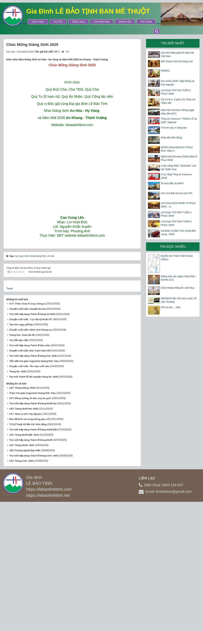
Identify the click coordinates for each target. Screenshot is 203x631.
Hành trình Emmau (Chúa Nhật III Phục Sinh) (179, 158)
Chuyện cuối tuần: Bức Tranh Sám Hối (29, 477)
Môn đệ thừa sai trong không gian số (29, 545)
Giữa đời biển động (171, 137)
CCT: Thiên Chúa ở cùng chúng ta (27, 430)
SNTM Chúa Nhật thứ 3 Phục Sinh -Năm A (177, 149)
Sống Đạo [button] (78, 21)
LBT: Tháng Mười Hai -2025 (23, 535)
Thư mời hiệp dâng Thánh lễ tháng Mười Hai (32, 529)
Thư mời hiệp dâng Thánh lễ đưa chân (29, 471)
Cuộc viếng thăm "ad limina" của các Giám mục (178, 167)
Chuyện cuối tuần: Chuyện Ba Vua (27, 435)
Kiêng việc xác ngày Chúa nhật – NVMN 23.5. (179, 278)
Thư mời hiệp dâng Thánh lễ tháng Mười (30, 566)
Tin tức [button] (58, 21)
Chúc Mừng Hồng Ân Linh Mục (177, 287)
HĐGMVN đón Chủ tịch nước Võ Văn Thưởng (179, 300)
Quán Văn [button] (125, 21)
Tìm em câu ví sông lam (174, 127)
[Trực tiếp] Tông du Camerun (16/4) (176, 176)
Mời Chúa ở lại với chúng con (177, 61)
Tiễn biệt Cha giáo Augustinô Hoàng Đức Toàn (34, 487)
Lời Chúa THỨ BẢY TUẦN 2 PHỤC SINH (176, 214)
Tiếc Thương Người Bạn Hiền (24, 576)
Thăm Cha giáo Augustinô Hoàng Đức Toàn (32, 519)
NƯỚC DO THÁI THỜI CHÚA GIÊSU (177, 258)
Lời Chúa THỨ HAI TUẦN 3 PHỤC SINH (176, 92)
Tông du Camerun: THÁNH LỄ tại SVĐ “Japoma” (179, 120)
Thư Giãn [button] (146, 21)
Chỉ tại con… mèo (170, 307)
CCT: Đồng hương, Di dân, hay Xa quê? (30, 524)
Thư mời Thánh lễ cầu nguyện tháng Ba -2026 (33, 503)
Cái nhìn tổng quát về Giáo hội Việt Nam (177, 54)
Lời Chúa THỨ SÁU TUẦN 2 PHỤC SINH (176, 223)
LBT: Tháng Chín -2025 (21, 587)
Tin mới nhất (173, 43)
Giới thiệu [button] (38, 21)
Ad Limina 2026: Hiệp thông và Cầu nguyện (177, 83)
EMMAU (165, 70)
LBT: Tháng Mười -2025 (21, 571)
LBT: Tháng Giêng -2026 (22, 514)
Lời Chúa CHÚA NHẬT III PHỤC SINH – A (178, 205)
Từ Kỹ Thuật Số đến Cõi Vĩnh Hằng (28, 550)
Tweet (9, 414)
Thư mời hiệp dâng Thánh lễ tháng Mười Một (33, 555)
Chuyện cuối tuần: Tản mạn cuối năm (29, 492)
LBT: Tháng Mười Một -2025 (24, 561)
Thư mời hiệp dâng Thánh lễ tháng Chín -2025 (33, 582)
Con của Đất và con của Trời (176, 193)
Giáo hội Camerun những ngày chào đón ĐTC (177, 112)
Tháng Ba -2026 (17, 497)
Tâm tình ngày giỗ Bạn (21, 450)
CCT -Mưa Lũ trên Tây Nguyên (25, 540)
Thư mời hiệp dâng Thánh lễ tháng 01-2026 (32, 440)
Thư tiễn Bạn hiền (18, 466)
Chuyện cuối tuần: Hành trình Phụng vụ (30, 456)
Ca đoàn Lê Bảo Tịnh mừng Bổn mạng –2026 (178, 232)
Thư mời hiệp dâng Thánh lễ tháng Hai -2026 (33, 482)
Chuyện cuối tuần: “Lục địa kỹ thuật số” (30, 445)
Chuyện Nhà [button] (102, 21)
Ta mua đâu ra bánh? (172, 183)
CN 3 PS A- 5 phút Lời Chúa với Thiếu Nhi (178, 101)
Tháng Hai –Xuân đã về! (22, 461)
